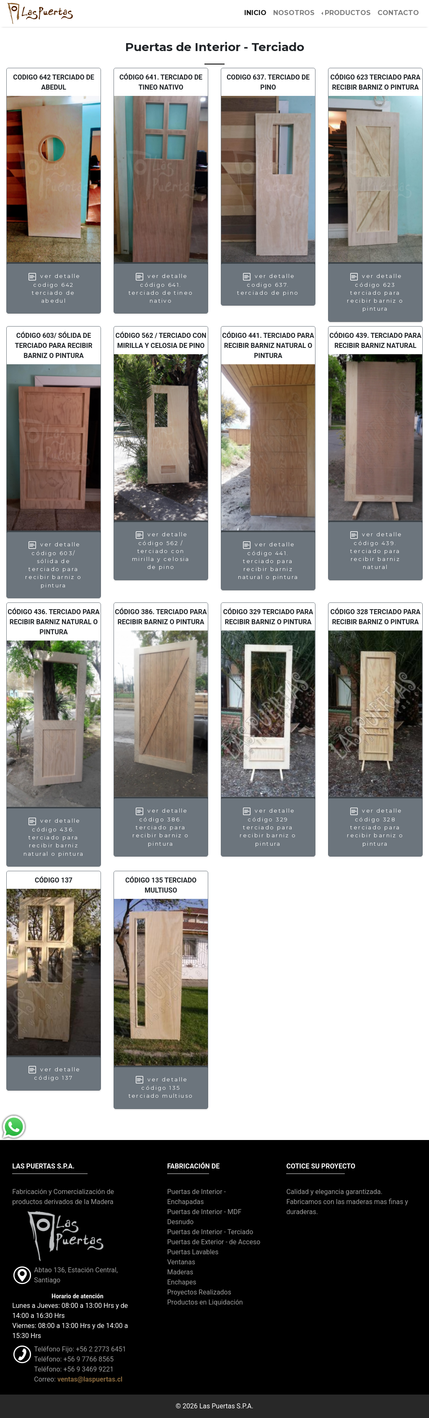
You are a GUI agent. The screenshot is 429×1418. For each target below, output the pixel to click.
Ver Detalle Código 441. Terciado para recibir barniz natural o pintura (268, 561)
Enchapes (181, 1282)
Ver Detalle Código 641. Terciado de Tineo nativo (161, 288)
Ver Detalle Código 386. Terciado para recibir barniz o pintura (160, 827)
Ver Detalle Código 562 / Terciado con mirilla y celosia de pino (161, 551)
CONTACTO (398, 13)
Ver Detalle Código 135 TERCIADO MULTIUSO (161, 1087)
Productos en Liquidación (205, 1302)
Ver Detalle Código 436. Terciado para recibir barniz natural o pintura (53, 837)
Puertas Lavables (193, 1252)
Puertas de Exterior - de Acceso (213, 1242)
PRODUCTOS (348, 13)
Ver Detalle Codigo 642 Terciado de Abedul (53, 288)
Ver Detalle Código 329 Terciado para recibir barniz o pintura (268, 827)
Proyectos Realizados (199, 1292)
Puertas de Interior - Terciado (210, 1232)
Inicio (257, 12)
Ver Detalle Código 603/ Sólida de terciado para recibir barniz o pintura (53, 565)
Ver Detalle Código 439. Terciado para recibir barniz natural (375, 551)
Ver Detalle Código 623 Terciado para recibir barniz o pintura (375, 292)
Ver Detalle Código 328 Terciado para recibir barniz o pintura (375, 827)
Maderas (180, 1272)
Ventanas (181, 1262)
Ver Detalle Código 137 (53, 1073)
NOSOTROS (294, 13)
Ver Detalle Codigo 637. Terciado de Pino (268, 284)
